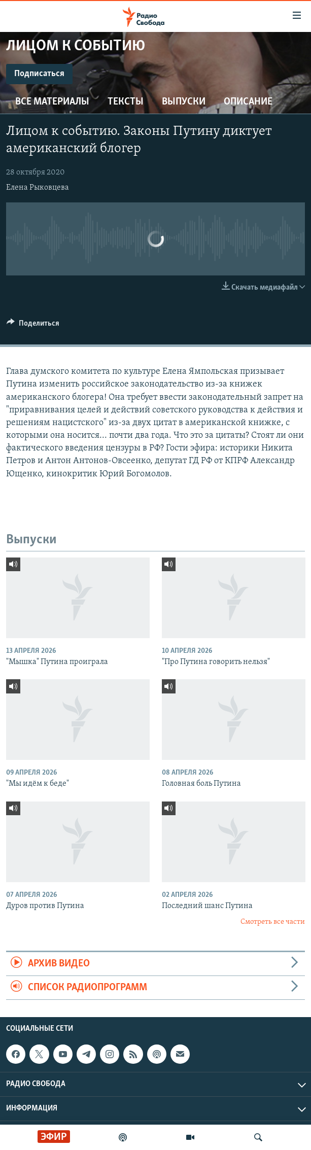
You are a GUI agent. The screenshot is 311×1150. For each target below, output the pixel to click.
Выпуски (183, 102)
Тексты (126, 102)
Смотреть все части (272, 922)
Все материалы (52, 102)
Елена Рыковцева (37, 188)
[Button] (33, 325)
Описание (248, 102)
